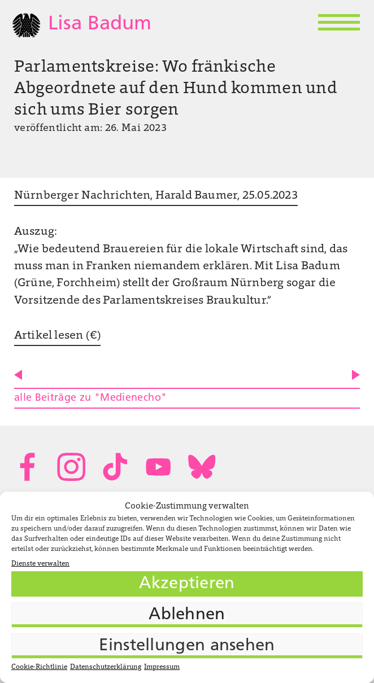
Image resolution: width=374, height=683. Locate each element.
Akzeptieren (186, 584)
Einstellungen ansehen (187, 646)
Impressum (162, 667)
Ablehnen (187, 615)
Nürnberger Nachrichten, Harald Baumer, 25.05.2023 (156, 196)
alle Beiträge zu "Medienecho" (90, 398)
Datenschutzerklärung (105, 667)
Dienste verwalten (40, 564)
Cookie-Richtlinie (39, 667)
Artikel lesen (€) (57, 336)
